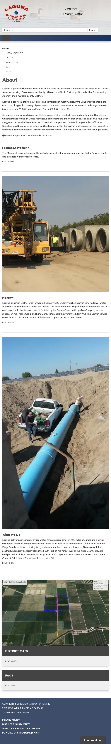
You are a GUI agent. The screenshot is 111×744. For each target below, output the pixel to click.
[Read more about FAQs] (55, 680)
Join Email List (92, 740)
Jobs (8, 67)
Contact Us (71, 8)
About (5, 48)
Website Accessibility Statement (22, 728)
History (9, 58)
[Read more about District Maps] (55, 623)
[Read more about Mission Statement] (55, 154)
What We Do (12, 62)
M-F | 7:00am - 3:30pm (70, 13)
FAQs (8, 71)
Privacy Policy (11, 720)
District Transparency (16, 724)
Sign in (36, 732)
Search (92, 30)
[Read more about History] (55, 250)
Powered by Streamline (16, 732)
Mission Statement (14, 53)
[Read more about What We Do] (55, 450)
